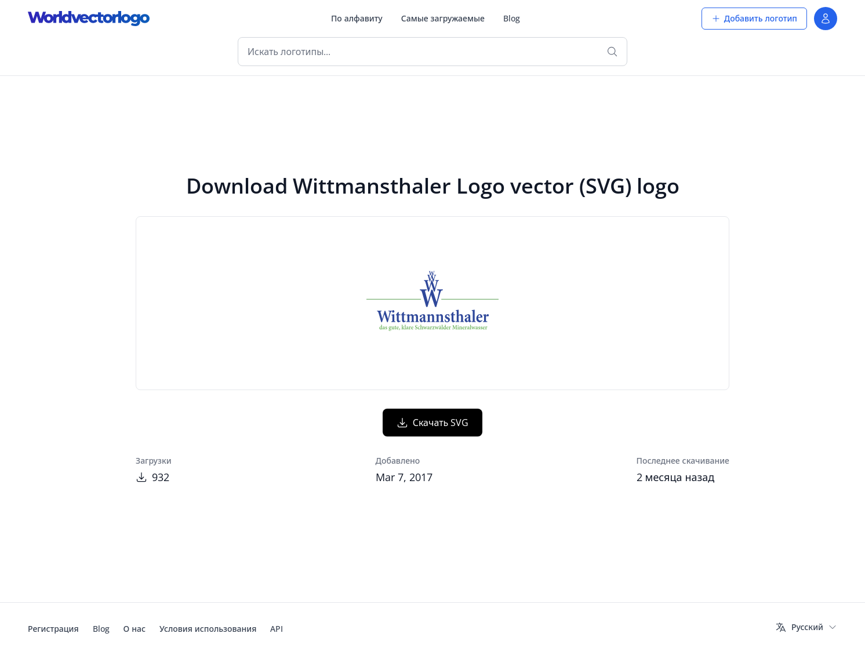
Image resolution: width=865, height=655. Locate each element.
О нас (134, 628)
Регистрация (53, 628)
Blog (511, 18)
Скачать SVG (433, 422)
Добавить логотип (754, 18)
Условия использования (207, 628)
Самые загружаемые (443, 18)
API (276, 628)
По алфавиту (357, 18)
